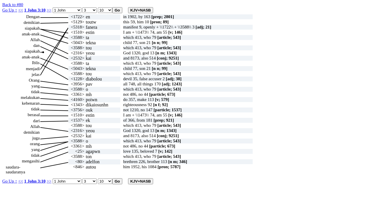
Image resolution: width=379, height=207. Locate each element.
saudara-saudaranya (15, 167)
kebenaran (31, 103)
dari (36, 120)
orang (35, 143)
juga (36, 138)
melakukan (30, 97)
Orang (34, 80)
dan (36, 45)
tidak (35, 91)
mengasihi (31, 161)
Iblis (36, 62)
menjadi (33, 68)
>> (49, 10)
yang (35, 86)
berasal (34, 114)
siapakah (32, 28)
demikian (32, 22)
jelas (36, 74)
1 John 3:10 (34, 10)
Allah (35, 39)
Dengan (33, 16)
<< (20, 10)
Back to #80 (12, 4)
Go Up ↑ (9, 10)
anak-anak (31, 34)
